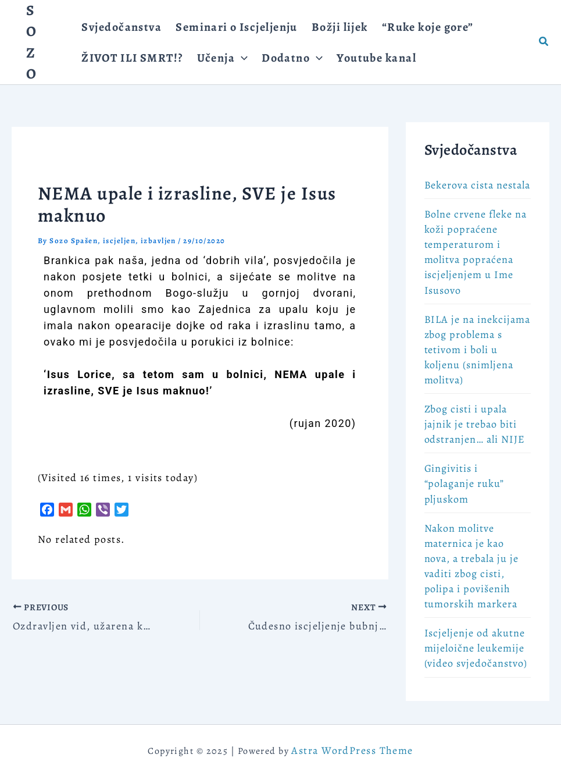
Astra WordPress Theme (352, 750)
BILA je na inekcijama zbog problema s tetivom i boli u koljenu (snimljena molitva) (477, 349)
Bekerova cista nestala (477, 185)
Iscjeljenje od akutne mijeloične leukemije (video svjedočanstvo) (475, 648)
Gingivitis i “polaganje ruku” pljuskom (464, 483)
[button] (544, 42)
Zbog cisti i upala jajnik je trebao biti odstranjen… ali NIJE (474, 424)
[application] (241, 57)
